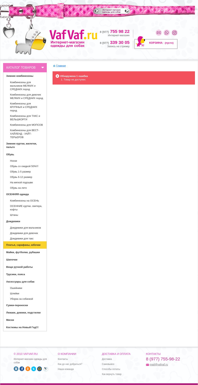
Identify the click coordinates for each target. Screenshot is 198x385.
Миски (10, 319)
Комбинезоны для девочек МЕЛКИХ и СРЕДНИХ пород (26, 96)
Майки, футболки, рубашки (23, 252)
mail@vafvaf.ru (159, 364)
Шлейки (14, 293)
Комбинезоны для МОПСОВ (26, 124)
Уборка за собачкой (21, 298)
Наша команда (66, 369)
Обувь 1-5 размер (20, 171)
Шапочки (11, 259)
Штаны (14, 214)
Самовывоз (108, 364)
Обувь (10, 154)
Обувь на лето (18, 187)
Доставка (107, 359)
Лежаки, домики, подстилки (23, 312)
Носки (13, 160)
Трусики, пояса (15, 274)
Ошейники (16, 288)
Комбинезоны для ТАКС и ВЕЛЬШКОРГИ (25, 117)
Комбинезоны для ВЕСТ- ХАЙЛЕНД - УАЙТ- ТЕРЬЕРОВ (24, 134)
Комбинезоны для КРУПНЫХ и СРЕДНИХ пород (23, 107)
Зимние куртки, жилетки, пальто (21, 145)
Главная (61, 65)
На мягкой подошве (21, 182)
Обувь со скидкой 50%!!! (24, 166)
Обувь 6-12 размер (21, 177)
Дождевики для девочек (24, 233)
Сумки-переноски (17, 305)
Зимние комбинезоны (19, 75)
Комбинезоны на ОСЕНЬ (24, 200)
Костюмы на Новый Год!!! (22, 327)
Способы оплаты (111, 369)
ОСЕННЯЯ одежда (17, 194)
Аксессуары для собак (20, 281)
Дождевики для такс (21, 238)
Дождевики (13, 221)
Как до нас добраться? (70, 364)
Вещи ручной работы (19, 266)
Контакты (63, 359)
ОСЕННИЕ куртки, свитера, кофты (26, 208)
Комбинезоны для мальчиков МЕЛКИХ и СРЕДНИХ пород (23, 86)
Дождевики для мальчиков (25, 227)
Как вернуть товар (111, 374)
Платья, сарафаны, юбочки (23, 244)
